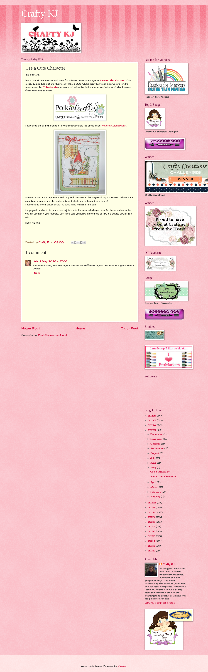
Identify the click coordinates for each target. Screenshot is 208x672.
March (154, 487)
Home (80, 328)
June (153, 462)
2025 (152, 420)
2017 (152, 526)
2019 (152, 517)
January (155, 496)
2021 (152, 507)
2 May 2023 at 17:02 (53, 261)
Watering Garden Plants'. (114, 125)
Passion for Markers (112, 80)
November (156, 438)
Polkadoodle (50, 87)
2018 (152, 521)
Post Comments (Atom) (52, 335)
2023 (152, 430)
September (157, 448)
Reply (36, 272)
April (153, 482)
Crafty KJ (39, 13)
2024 (152, 425)
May (153, 467)
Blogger (122, 665)
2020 (152, 512)
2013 (152, 545)
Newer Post (30, 328)
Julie (35, 261)
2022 (152, 502)
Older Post (129, 328)
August (155, 453)
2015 (152, 536)
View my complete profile (160, 602)
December (157, 434)
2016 (152, 531)
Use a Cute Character (163, 476)
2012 (152, 550)
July (153, 458)
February (156, 491)
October (155, 443)
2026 (152, 415)
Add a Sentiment (160, 471)
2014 (152, 541)
